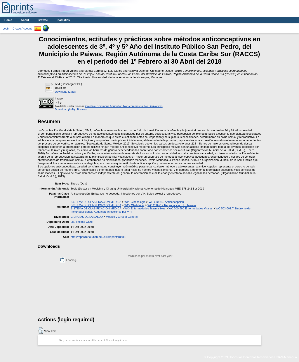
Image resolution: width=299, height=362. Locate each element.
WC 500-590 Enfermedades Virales (190, 208)
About (25, 20)
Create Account (22, 28)
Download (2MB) (65, 91)
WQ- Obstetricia (134, 205)
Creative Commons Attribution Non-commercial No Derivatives (123, 106)
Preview (82, 109)
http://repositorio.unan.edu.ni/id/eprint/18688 (98, 236)
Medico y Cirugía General (122, 216)
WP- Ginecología (135, 202)
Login (6, 28)
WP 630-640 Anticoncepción (166, 202)
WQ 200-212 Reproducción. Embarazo (172, 205)
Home (8, 20)
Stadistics (63, 20)
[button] (40, 330)
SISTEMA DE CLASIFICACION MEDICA (96, 202)
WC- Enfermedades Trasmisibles (144, 208)
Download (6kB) (65, 109)
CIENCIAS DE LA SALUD (87, 216)
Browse (43, 20)
